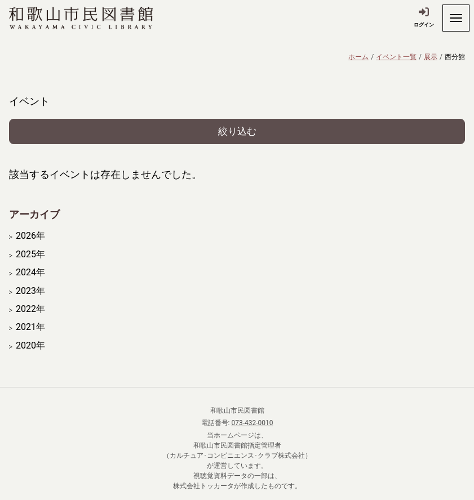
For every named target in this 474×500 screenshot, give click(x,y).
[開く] (455, 18)
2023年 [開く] (30, 291)
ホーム (358, 57)
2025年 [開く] (30, 254)
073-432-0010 (252, 423)
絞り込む (237, 131)
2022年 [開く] (30, 309)
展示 (430, 57)
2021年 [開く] (30, 327)
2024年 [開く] (30, 272)
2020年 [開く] (30, 346)
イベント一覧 (396, 57)
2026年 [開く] (30, 236)
